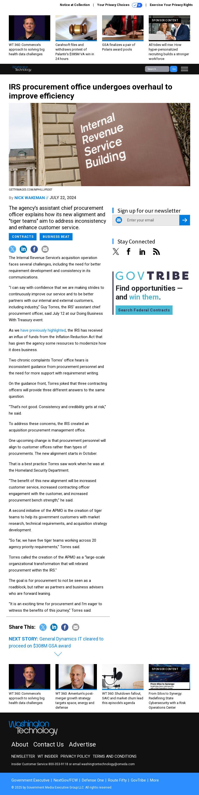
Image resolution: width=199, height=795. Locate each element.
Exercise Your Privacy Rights (171, 5)
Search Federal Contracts (144, 310)
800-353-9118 (58, 764)
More (154, 780)
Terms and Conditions (115, 756)
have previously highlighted (43, 330)
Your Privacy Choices (119, 5)
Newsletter (23, 756)
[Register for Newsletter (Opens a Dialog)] (184, 220)
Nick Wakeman (30, 198)
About (19, 744)
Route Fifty (117, 780)
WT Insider (48, 756)
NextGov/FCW (66, 780)
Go (174, 69)
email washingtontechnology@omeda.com (104, 764)
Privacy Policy (75, 756)
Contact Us (48, 744)
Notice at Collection (75, 5)
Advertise (82, 744)
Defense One (93, 780)
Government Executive (30, 780)
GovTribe (138, 780)
